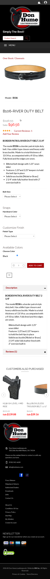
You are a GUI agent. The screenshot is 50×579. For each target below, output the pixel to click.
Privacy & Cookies (18, 574)
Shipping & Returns (12, 484)
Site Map (8, 516)
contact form (20, 455)
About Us (8, 505)
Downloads (9, 491)
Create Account (11, 523)
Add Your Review (11, 134)
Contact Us (9, 498)
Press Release (10, 480)
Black (5, 256)
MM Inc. (37, 568)
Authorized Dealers (12, 487)
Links (7, 495)
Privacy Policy (10, 512)
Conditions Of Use (11, 508)
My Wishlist (9, 519)
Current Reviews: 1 (23, 130)
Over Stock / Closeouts (13, 58)
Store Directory (32, 574)
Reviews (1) (11, 351)
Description (11, 287)
